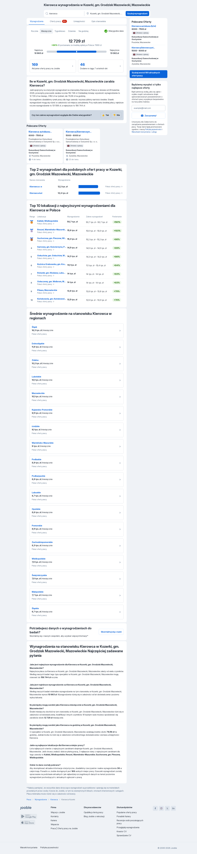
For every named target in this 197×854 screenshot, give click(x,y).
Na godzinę (83, 31)
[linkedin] (173, 808)
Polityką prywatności (153, 129)
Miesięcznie (46, 31)
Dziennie (72, 31)
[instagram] (161, 808)
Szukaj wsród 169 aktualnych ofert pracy (146, 74)
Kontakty (55, 816)
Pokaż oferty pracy (114, 186)
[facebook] (155, 808)
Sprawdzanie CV (124, 835)
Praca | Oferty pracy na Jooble (64, 828)
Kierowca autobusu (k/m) (39, 131)
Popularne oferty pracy (127, 812)
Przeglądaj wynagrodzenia (128, 827)
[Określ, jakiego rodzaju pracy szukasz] (64, 13)
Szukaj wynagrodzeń (137, 13)
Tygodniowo (60, 31)
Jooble (174, 848)
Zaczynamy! (148, 115)
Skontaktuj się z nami (111, 632)
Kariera (54, 820)
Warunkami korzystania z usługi (144, 132)
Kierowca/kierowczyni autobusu (78, 131)
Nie (116, 115)
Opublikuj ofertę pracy (93, 812)
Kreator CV (122, 831)
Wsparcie (55, 824)
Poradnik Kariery (124, 816)
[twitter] (167, 808)
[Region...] (105, 13)
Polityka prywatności (49, 847)
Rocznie (34, 31)
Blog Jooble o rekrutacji (94, 816)
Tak (105, 115)
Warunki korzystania (28, 847)
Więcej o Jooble (58, 812)
